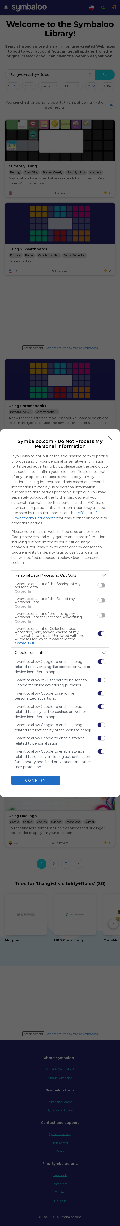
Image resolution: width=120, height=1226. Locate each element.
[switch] (101, 585)
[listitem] (60, 576)
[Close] (110, 438)
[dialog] (60, 613)
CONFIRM (35, 780)
